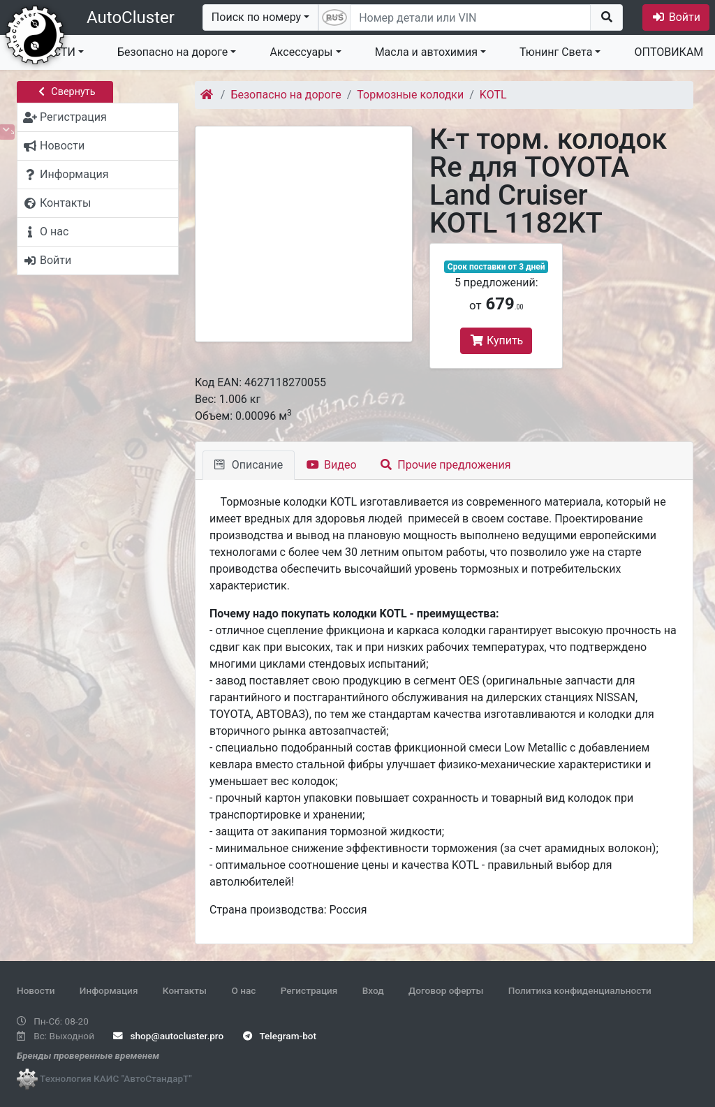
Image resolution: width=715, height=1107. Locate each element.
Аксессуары (301, 52)
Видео (331, 464)
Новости (35, 990)
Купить (496, 340)
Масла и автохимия (426, 52)
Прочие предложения (446, 464)
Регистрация (309, 990)
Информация (109, 990)
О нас (243, 990)
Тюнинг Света (555, 52)
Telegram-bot (279, 1035)
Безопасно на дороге (172, 52)
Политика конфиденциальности (579, 990)
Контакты (185, 990)
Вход (373, 990)
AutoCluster (131, 17)
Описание (248, 464)
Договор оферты (445, 990)
